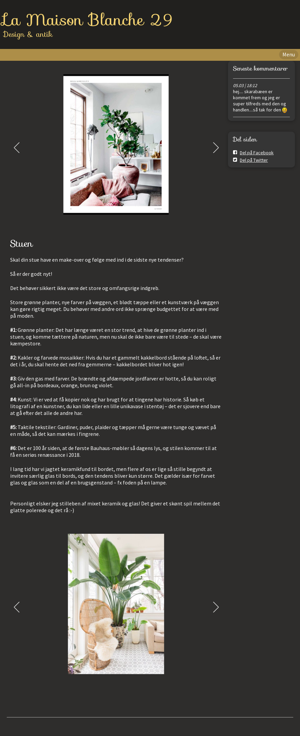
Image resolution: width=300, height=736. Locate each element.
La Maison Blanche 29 (88, 19)
